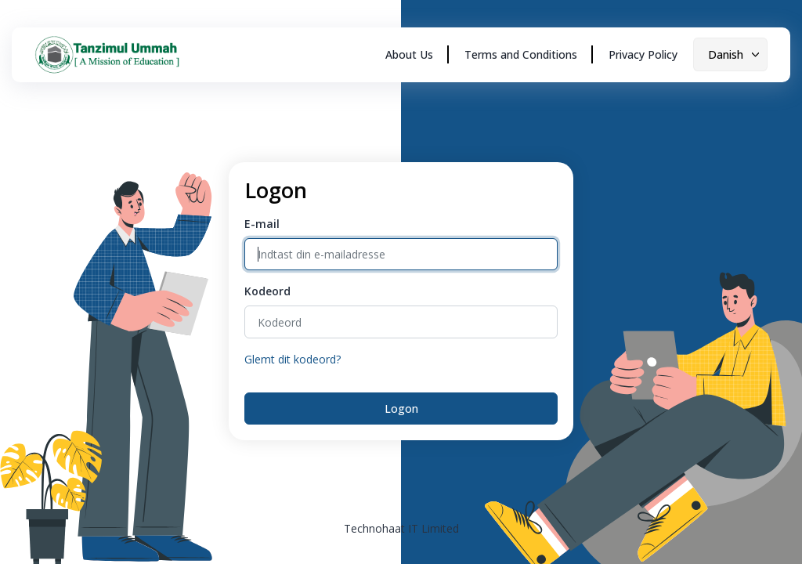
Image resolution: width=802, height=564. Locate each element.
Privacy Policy (643, 54)
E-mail (262, 223)
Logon (401, 408)
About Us (409, 54)
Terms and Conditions (520, 54)
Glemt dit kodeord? (292, 359)
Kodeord (267, 291)
